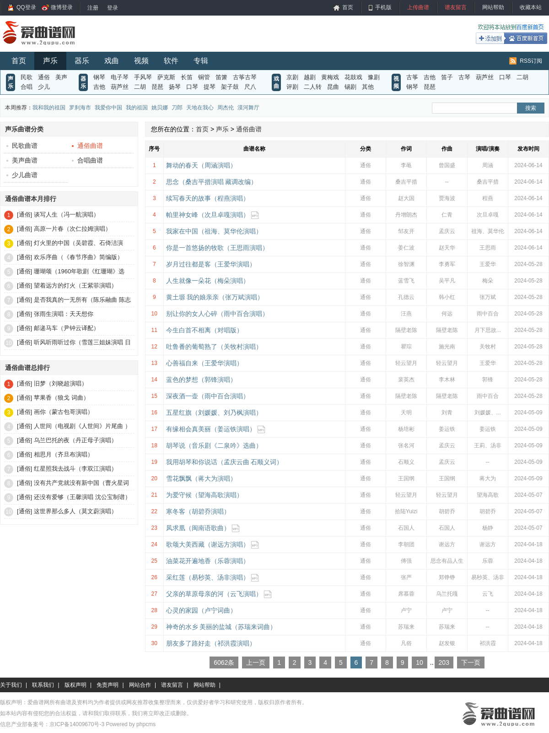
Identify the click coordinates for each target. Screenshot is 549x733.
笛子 (447, 77)
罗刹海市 (80, 107)
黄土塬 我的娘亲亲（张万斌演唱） (215, 297)
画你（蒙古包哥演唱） (63, 411)
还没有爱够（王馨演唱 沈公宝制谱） (82, 497)
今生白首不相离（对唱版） (204, 330)
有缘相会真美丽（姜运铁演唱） (211, 429)
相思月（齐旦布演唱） (63, 454)
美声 (61, 77)
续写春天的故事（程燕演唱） (207, 198)
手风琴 (143, 77)
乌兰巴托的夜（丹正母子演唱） (75, 440)
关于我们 (11, 685)
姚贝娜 (159, 107)
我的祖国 (137, 107)
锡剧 (350, 86)
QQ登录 (26, 7)
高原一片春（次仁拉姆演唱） (72, 228)
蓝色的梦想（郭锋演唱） (201, 379)
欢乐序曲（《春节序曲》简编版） (78, 257)
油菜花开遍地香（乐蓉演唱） (207, 561)
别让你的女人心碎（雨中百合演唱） (217, 313)
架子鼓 (230, 86)
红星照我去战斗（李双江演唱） (75, 468)
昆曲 (333, 86)
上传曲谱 (418, 7)
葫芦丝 (120, 86)
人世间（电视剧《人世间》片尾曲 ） (82, 426)
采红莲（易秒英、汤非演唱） (207, 577)
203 (444, 662)
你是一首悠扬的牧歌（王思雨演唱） (217, 247)
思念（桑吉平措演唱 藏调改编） (212, 181)
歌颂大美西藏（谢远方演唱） (207, 544)
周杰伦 (225, 107)
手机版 (383, 7)
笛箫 (221, 77)
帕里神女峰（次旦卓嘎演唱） (207, 214)
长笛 (187, 77)
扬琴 (175, 86)
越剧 (310, 77)
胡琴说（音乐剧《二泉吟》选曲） (214, 445)
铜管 (204, 77)
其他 (368, 86)
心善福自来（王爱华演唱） (204, 363)
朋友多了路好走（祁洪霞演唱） (211, 643)
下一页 (470, 662)
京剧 (292, 77)
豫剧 (374, 77)
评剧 (292, 86)
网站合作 (140, 685)
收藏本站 (531, 7)
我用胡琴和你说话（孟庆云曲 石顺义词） (224, 462)
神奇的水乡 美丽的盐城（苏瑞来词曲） (221, 626)
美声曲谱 (22, 160)
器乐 (82, 61)
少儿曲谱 (22, 175)
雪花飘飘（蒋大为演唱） (201, 478)
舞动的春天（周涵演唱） (201, 165)
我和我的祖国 (48, 107)
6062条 (224, 662)
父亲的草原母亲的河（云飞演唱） (214, 593)
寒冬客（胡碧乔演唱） (198, 511)
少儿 (44, 86)
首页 (347, 7)
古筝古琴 (245, 77)
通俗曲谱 (87, 145)
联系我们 (43, 685)
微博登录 (62, 7)
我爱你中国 (108, 107)
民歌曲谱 (22, 145)
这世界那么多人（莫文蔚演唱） (75, 511)
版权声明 (75, 685)
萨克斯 (166, 77)
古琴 (464, 77)
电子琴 (120, 77)
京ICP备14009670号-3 (76, 724)
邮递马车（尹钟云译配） (66, 328)
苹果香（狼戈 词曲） (61, 397)
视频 (141, 61)
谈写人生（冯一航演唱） (66, 214)
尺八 (250, 86)
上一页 (255, 662)
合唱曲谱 (87, 160)
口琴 (192, 86)
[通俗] (24, 214)
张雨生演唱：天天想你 (63, 313)
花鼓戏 (353, 77)
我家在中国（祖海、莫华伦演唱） (214, 231)
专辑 (201, 61)
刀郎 (177, 107)
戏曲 (111, 61)
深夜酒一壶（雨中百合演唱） (207, 396)
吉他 (99, 86)
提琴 (209, 86)
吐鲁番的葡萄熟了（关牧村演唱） (214, 346)
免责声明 (107, 685)
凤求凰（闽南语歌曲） (198, 528)
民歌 (26, 77)
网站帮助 (493, 7)
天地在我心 (200, 107)
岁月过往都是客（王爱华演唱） (211, 264)
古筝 (412, 77)
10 (419, 662)
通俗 (44, 77)
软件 (171, 61)
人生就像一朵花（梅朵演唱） (207, 280)
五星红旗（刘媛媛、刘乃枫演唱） (214, 412)
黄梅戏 (330, 77)
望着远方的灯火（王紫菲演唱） (75, 285)
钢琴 (99, 77)
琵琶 (157, 86)
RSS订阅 (531, 61)
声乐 (50, 61)
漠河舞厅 (248, 107)
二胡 (140, 86)
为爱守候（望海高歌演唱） (204, 495)
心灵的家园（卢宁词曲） (201, 610)
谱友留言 (456, 7)
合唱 (26, 86)
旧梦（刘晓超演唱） (60, 383)
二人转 (313, 86)
